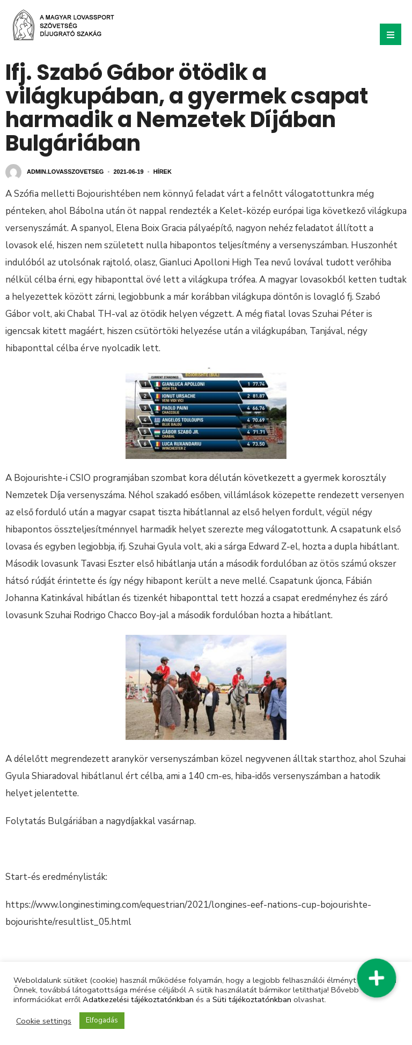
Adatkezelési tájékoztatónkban (138, 999)
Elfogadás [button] (102, 1020)
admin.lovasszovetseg (65, 171)
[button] (376, 977)
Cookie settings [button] (43, 1021)
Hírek (162, 171)
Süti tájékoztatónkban (251, 999)
